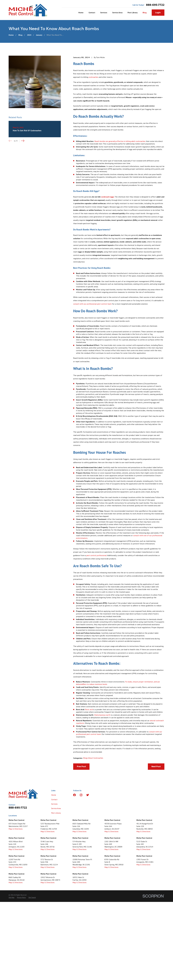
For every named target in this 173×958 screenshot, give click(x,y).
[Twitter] (87, 795)
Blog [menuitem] (144, 12)
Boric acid (89, 709)
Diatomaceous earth (102, 715)
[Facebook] (74, 795)
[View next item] (22, 140)
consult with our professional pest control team (92, 304)
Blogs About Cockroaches (93, 758)
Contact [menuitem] (92, 12)
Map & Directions (16, 829)
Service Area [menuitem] (117, 12)
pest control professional (96, 555)
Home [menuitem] (80, 12)
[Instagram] (81, 795)
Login (158, 12)
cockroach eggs (107, 197)
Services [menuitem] (103, 12)
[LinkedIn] (94, 795)
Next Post (156, 766)
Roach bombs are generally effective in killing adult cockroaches (119, 141)
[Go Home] (11, 35)
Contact (54, 799)
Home (53, 795)
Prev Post (81, 766)
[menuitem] (11, 897)
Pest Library (56, 813)
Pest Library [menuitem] (133, 12)
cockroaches (93, 77)
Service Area (56, 808)
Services (54, 804)
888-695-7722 (155, 5)
